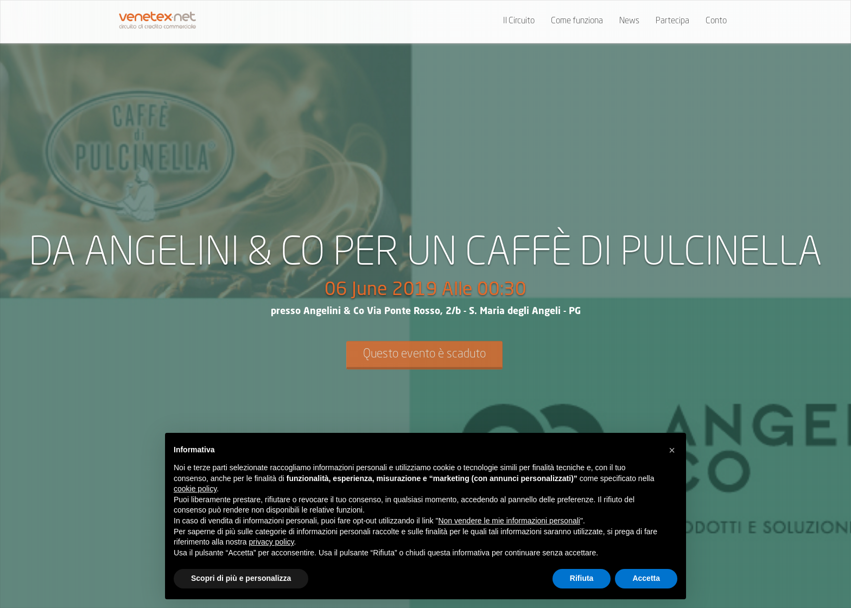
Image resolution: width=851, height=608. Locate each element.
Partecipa (672, 21)
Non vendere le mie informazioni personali (509, 520)
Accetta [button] (646, 578)
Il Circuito (519, 21)
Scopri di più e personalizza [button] (241, 578)
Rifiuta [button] (582, 578)
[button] (672, 450)
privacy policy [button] (271, 541)
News (629, 21)
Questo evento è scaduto (424, 354)
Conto (716, 21)
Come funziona (577, 21)
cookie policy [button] (195, 488)
